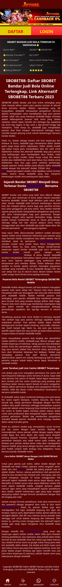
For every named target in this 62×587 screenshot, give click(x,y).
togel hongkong (33, 531)
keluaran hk (35, 186)
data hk (21, 469)
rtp (22, 228)
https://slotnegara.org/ (12, 255)
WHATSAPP (39, 582)
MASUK (7, 582)
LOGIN (46, 31)
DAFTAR (15, 31)
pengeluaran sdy (10, 507)
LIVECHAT (54, 582)
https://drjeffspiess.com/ (49, 241)
